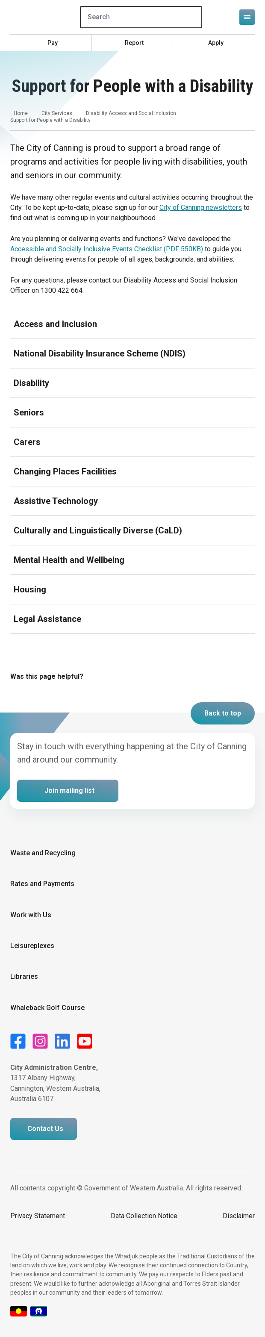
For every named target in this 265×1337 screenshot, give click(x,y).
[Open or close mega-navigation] (247, 17)
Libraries (24, 976)
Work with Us (30, 915)
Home (21, 113)
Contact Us (45, 1129)
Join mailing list (69, 790)
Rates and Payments (42, 884)
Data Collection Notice (144, 1216)
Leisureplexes (32, 946)
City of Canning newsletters (200, 207)
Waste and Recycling (43, 853)
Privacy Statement (37, 1216)
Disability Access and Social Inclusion (131, 113)
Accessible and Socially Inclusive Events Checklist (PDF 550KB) (106, 249)
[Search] (141, 17)
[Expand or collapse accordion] (132, 324)
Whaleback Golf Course (47, 1008)
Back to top (222, 713)
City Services (56, 113)
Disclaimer (239, 1216)
